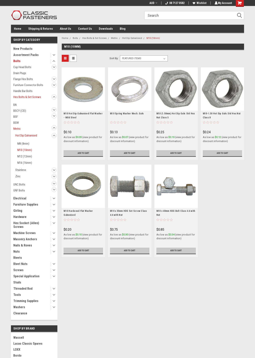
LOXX (16, 349)
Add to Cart (83, 153)
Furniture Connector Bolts (28, 85)
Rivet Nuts (20, 264)
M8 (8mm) (23, 143)
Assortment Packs (26, 55)
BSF (15, 117)
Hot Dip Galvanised (26, 135)
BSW (16, 123)
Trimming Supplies (25, 301)
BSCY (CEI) (19, 111)
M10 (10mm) (24, 150)
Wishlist (199, 3)
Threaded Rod (22, 288)
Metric (17, 128)
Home (17, 28)
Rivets (17, 258)
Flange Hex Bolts (23, 79)
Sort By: (114, 58)
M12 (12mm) (24, 156)
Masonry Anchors (25, 239)
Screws (18, 270)
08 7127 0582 (174, 3)
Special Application (26, 276)
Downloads (106, 28)
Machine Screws (24, 233)
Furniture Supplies (25, 204)
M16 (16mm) (24, 163)
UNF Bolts (19, 190)
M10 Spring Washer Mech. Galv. (127, 113)
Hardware (19, 217)
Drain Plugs (19, 73)
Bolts (17, 61)
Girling (17, 211)
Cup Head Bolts (22, 67)
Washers (19, 307)
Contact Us (85, 28)
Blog (123, 28)
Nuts (16, 251)
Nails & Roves (22, 245)
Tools (17, 295)
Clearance (20, 313)
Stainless (20, 170)
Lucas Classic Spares (27, 343)
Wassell (18, 337)
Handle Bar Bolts (22, 91)
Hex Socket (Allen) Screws (26, 225)
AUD (153, 3)
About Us (65, 28)
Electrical (19, 198)
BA (15, 105)
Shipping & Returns (40, 28)
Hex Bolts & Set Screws (27, 97)
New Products (22, 49)
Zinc (18, 176)
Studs (17, 282)
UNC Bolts (19, 184)
